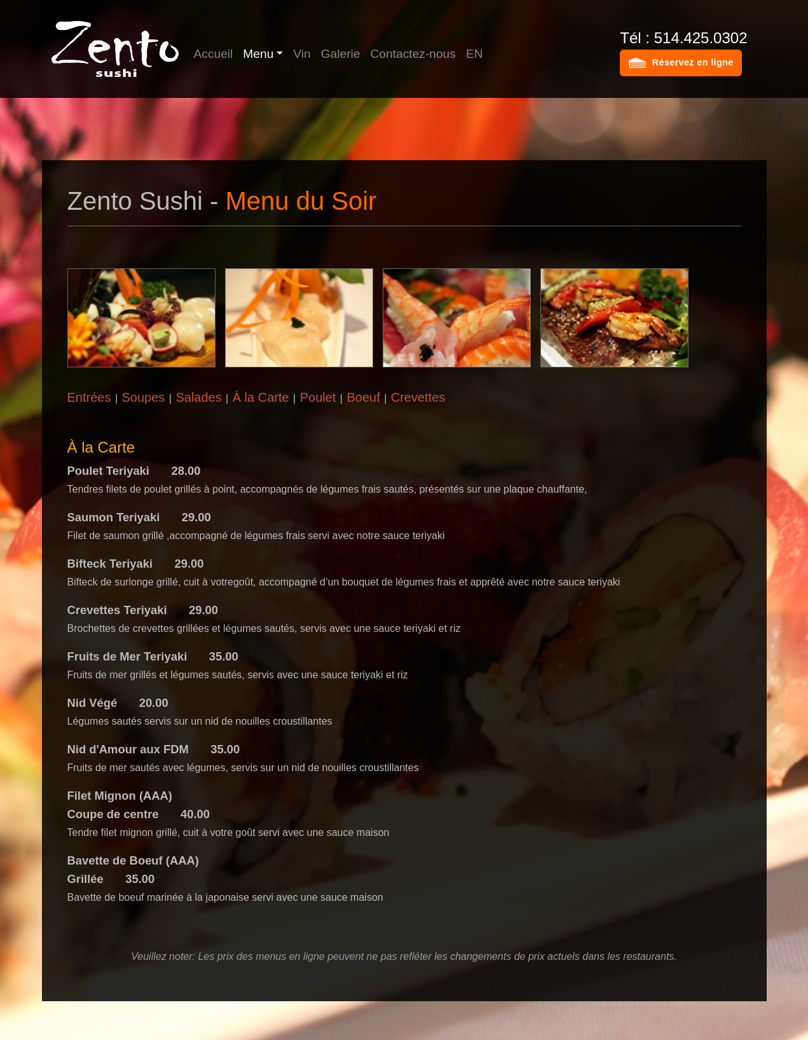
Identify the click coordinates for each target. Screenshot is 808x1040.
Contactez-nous (413, 53)
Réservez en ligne (693, 62)
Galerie (340, 53)
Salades (198, 397)
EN (474, 53)
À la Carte (261, 397)
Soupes (143, 397)
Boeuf (363, 397)
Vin (301, 53)
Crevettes (418, 397)
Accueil (213, 53)
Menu (258, 53)
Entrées (89, 397)
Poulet (318, 397)
